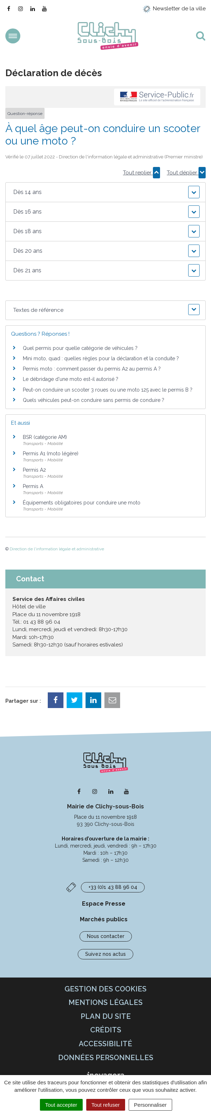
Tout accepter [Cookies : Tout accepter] (61, 1105)
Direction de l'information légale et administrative (57, 548)
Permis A (33, 486)
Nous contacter (105, 936)
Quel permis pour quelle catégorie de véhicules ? (80, 348)
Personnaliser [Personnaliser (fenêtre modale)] (150, 1105)
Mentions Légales (105, 1002)
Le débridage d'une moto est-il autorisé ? (70, 379)
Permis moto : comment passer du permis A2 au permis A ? (92, 369)
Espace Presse (103, 903)
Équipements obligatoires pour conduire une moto (81, 502)
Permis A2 (34, 470)
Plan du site (106, 1016)
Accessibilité (105, 1043)
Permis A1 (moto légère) (50, 453)
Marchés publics (104, 919)
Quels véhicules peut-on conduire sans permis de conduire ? (93, 400)
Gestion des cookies (105, 989)
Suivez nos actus (105, 954)
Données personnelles (105, 1057)
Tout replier (141, 172)
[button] (106, 192)
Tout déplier (186, 172)
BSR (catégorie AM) (45, 437)
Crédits (105, 1030)
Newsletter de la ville (174, 8)
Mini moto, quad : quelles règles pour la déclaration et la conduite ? (101, 358)
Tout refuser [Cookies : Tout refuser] (106, 1105)
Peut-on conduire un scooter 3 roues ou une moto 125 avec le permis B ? (107, 390)
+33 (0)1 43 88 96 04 (112, 887)
